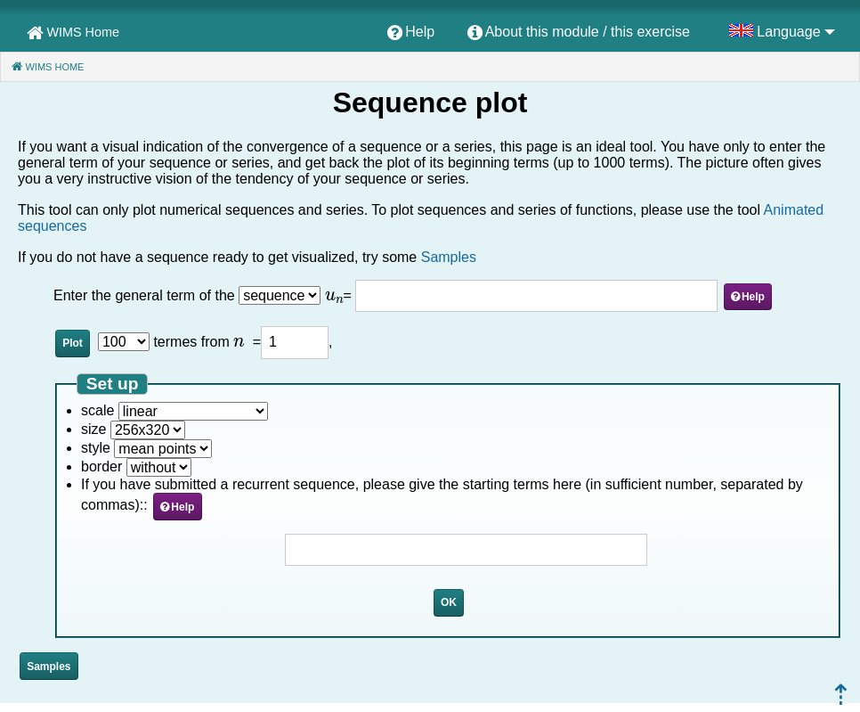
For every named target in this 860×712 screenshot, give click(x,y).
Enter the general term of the (146, 295)
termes (175, 341)
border (101, 466)
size (93, 429)
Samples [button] (48, 666)
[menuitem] (411, 33)
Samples (448, 257)
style (95, 447)
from (223, 341)
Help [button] (753, 297)
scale (97, 410)
